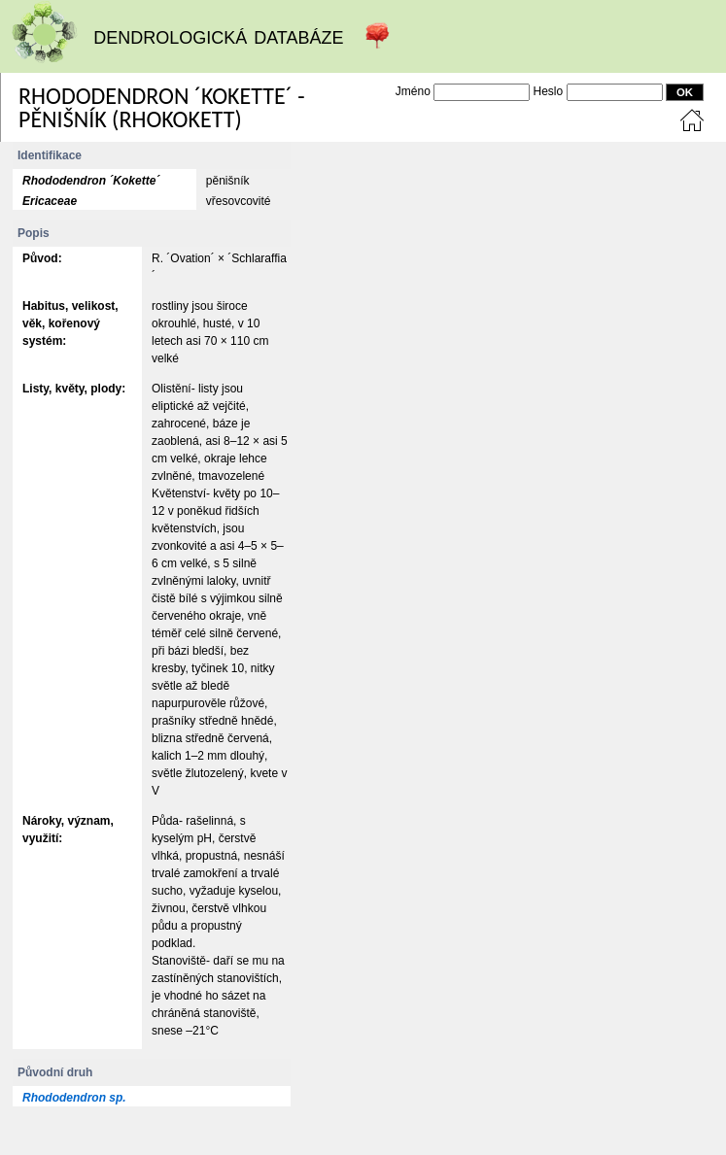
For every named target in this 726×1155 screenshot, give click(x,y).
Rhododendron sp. (74, 1097)
